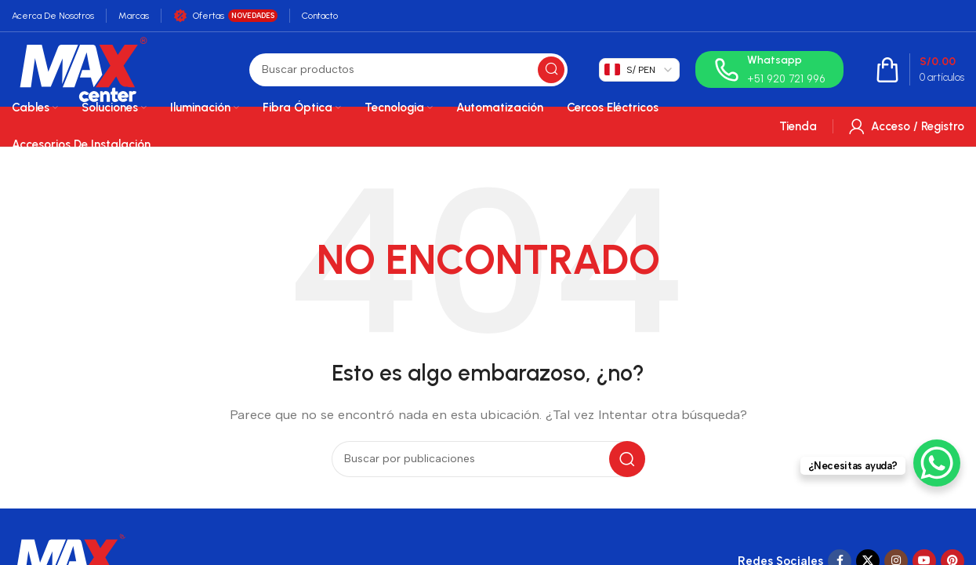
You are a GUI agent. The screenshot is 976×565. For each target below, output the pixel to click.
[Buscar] (408, 69)
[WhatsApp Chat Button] (936, 463)
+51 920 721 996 (786, 79)
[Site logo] (83, 68)
